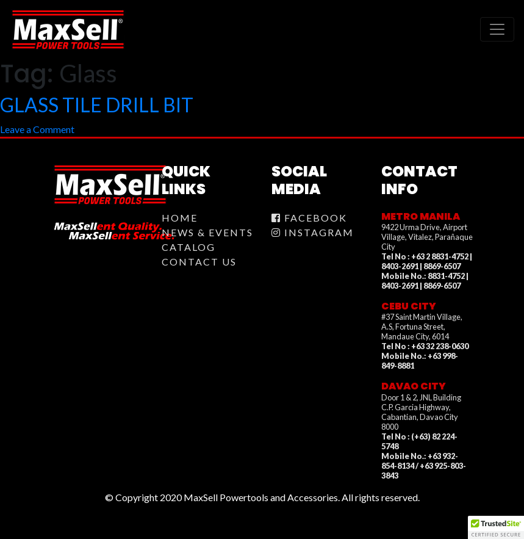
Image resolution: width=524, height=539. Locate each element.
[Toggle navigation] (497, 29)
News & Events (207, 232)
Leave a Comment (37, 129)
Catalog (188, 247)
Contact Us (199, 261)
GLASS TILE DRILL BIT (96, 105)
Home (180, 217)
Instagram (312, 232)
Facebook (309, 217)
